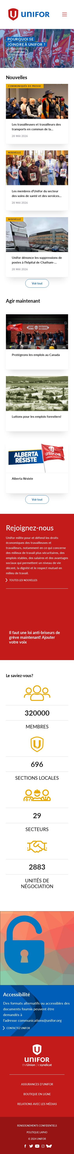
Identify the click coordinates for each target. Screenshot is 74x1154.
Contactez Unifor (18, 1028)
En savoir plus (17, 51)
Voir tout (37, 283)
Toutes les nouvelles (23, 580)
